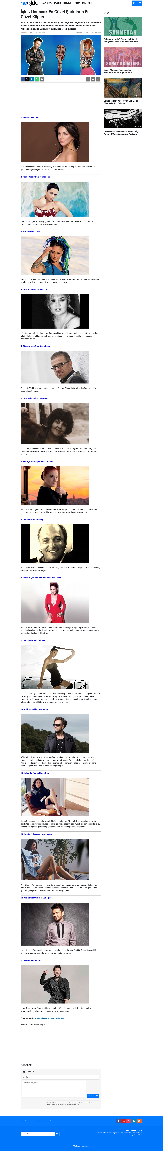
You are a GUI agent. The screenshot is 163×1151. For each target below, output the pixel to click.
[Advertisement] (61, 98)
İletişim (38, 1121)
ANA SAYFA (47, 3)
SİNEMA (76, 3)
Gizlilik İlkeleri (48, 1121)
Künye (31, 1121)
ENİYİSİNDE (86, 3)
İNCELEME (67, 3)
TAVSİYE (57, 3)
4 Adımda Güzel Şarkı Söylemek (49, 1018)
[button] (88, 79)
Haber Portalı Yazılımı (83, 1146)
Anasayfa (24, 1121)
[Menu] (140, 3)
